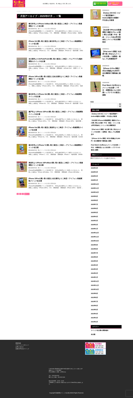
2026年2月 (94, 176)
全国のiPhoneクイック (22, 349)
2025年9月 (94, 196)
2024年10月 (95, 241)
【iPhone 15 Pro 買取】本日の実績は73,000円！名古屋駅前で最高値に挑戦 (111, 72)
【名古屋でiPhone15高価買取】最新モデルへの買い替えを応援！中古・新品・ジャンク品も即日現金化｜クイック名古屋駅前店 (111, 36)
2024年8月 (94, 249)
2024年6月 (94, 257)
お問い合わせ (19, 347)
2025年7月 (94, 204)
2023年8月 (94, 297)
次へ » (27, 194)
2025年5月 (94, 212)
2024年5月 (94, 261)
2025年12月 (95, 184)
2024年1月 (94, 277)
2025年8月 (94, 200)
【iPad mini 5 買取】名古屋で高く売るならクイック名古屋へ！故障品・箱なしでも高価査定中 (111, 55)
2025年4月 (94, 216)
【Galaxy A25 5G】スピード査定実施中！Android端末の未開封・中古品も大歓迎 (111, 16)
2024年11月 (95, 237)
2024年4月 (94, 265)
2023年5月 (94, 309)
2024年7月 (94, 253)
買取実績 (18, 343)
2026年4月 (94, 168)
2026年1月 (94, 180)
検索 (92, 102)
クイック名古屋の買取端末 (48, 28)
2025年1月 (94, 229)
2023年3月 (94, 318)
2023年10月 (95, 289)
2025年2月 (94, 224)
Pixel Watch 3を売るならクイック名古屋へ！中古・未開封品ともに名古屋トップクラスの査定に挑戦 (111, 90)
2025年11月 (95, 188)
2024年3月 (94, 269)
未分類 (93, 334)
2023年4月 (94, 313)
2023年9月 (94, 293)
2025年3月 (94, 220)
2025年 (24, 11)
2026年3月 (94, 172)
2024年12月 (95, 233)
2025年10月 (95, 192)
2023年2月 (94, 322)
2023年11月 (95, 285)
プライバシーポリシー (22, 345)
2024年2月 (94, 273)
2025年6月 (94, 208)
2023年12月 (95, 281)
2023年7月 (94, 301)
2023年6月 (94, 305)
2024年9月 (94, 245)
